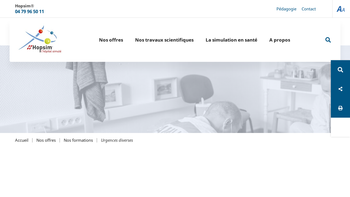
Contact (309, 8)
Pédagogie (286, 8)
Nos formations (78, 140)
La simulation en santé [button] (231, 40)
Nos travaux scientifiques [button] (164, 40)
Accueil (21, 140)
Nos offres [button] (111, 40)
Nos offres (46, 140)
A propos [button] (279, 40)
